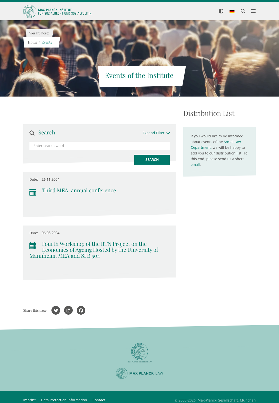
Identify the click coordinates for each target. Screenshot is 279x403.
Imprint (29, 400)
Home (32, 42)
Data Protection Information (64, 400)
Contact (99, 400)
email (195, 164)
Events (46, 42)
